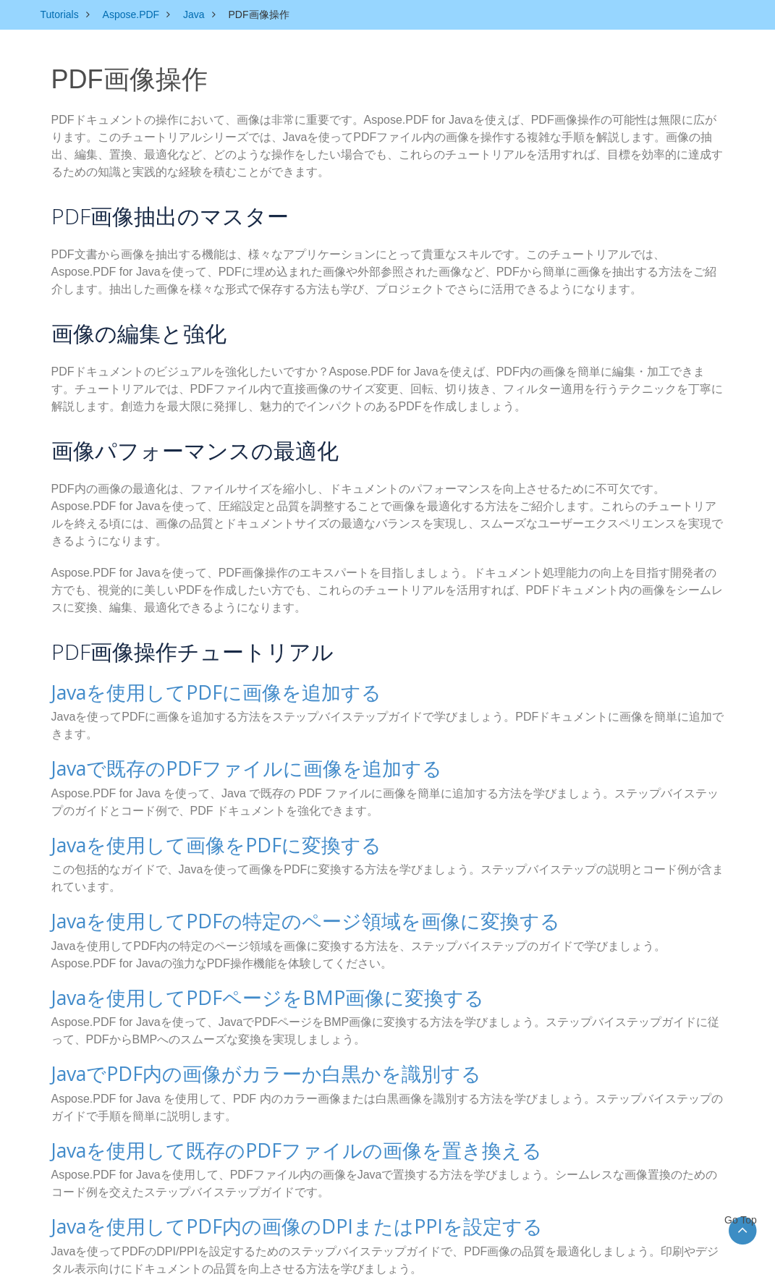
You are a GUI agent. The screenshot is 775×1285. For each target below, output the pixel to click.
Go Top (742, 1220)
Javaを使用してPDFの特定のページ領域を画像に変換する (277, 913)
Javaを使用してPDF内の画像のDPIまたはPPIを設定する (268, 1209)
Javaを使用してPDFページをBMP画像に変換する (242, 986)
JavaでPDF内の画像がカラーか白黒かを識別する (242, 1061)
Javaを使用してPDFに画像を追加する (197, 691)
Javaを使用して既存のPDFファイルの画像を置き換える (269, 1135)
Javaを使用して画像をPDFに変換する (197, 839)
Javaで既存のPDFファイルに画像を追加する (224, 764)
